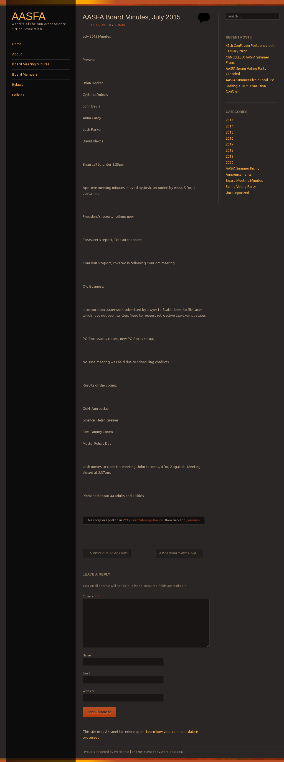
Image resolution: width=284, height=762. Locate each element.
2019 (230, 156)
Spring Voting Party (241, 186)
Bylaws (17, 84)
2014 (230, 126)
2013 (230, 120)
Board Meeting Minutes (30, 64)
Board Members (24, 74)
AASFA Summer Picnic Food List (250, 80)
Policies (18, 95)
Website (89, 691)
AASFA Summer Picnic (242, 168)
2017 (230, 144)
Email (86, 673)
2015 (126, 520)
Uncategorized (237, 193)
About (17, 54)
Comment (91, 596)
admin (120, 25)
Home (17, 44)
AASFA (28, 16)
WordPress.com (172, 751)
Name (87, 655)
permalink (193, 520)
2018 (230, 150)
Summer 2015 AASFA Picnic (106, 552)
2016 (230, 138)
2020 (230, 162)
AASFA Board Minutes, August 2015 (181, 552)
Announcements (238, 174)
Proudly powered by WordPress (106, 751)
